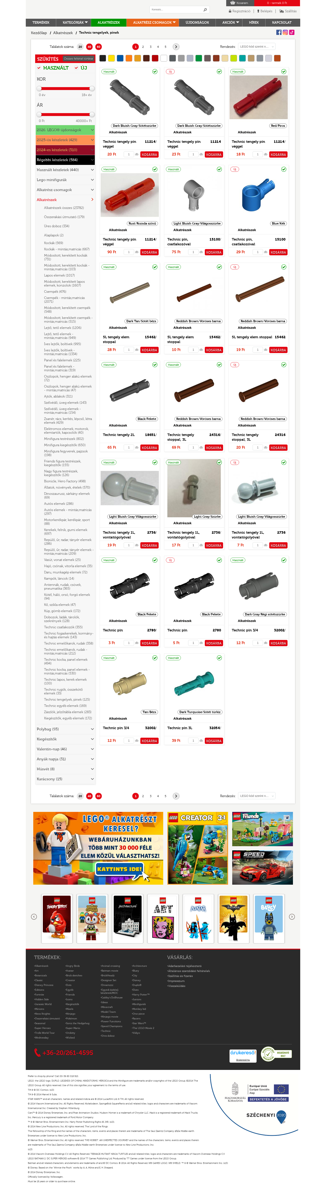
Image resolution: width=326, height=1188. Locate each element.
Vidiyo (136, 1032)
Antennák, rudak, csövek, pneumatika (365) (62, 586)
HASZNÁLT (53, 68)
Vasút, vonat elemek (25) (62, 560)
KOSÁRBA (149, 155)
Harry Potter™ (141, 994)
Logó (83, 9)
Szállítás (291, 11)
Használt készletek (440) (58, 170)
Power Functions (111, 1021)
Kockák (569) (53, 243)
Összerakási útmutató (47, 1018)
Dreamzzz (107, 985)
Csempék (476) (55, 292)
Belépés (266, 11)
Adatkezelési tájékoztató (185, 966)
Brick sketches (74, 975)
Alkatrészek (109, 23)
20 (80, 47)
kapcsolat (281, 23)
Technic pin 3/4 (245, 630)
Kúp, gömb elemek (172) (62, 611)
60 (98, 47)
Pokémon (71, 1018)
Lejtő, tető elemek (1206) (63, 328)
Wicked (70, 1037)
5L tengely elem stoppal (252, 337)
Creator (70, 980)
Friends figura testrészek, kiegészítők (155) (62, 463)
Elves (135, 989)
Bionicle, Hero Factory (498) (65, 481)
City (135, 975)
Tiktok (291, 32)
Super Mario (73, 1028)
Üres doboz (108, 1035)
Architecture (140, 965)
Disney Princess (44, 985)
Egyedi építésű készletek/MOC (109, 991)
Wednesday (42, 1037)
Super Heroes (43, 1028)
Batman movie (109, 970)
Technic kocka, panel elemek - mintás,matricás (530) (67, 671)
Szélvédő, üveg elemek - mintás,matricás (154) (62, 411)
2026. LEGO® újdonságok (59, 130)
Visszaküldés (176, 986)
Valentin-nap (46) (52, 749)
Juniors (137, 999)
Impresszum (176, 981)
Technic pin (113, 630)
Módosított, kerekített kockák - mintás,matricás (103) (67, 267)
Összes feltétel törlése (78, 59)
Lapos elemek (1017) (59, 275)
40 (89, 47)
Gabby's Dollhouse (112, 997)
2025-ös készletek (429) (57, 140)
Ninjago (70, 1013)
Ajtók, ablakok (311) (58, 396)
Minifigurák (139, 1004)
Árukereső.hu (243, 1060)
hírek (254, 23)
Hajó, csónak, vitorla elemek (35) (68, 566)
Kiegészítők (47, 739)
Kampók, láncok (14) (59, 578)
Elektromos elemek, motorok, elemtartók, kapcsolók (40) (66, 431)
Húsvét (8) (46, 769)
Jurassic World (43, 1004)
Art (36, 970)
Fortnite (39, 994)
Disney (137, 980)
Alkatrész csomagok (152, 23)
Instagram (285, 32)
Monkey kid (139, 1009)
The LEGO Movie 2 (143, 1028)
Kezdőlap (39, 33)
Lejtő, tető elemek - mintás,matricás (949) (60, 336)
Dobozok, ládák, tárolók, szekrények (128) (62, 619)
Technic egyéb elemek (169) (65, 706)
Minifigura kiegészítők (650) (65, 445)
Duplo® (137, 985)
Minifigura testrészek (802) (64, 439)
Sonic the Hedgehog (77, 1023)
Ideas (104, 1002)
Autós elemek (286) (59, 504)
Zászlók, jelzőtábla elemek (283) (67, 712)
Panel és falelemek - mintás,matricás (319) (60, 368)
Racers (136, 1018)
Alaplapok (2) (54, 235)
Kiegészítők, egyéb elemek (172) (68, 718)
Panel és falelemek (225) (62, 360)
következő (292, 917)
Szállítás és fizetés (180, 976)
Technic (106, 1031)
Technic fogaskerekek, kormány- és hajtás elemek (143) (69, 635)
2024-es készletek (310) (57, 150)
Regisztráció (241, 11)
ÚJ (80, 68)
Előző (34, 917)
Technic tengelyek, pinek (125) (67, 699)
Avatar (70, 970)
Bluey (136, 970)
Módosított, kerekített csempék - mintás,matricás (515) (68, 320)
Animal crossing (110, 965)
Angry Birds (73, 965)
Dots (68, 985)
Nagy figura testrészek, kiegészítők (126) (61, 473)
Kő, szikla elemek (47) (60, 605)
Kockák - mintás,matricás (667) (67, 249)
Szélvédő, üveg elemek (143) (65, 403)
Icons (69, 999)
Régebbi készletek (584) (57, 160)
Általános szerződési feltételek (189, 971)
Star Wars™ (139, 1023)
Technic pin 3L (179, 728)
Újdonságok (197, 23)
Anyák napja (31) (51, 759)
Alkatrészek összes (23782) (64, 208)
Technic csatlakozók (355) (63, 627)
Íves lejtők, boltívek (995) (62, 344)
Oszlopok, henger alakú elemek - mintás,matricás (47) (68, 388)
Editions (39, 989)
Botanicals (41, 975)
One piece (139, 1013)
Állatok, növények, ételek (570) (67, 487)
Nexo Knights (42, 1013)
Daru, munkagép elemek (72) (66, 572)
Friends (70, 994)
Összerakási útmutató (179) (64, 217)
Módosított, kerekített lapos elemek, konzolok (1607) (64, 283)
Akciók (228, 23)
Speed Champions (111, 1026)
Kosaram (242, 3)
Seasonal (40, 1023)
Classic (39, 980)
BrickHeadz (108, 975)
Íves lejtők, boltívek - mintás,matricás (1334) (60, 352)
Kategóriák (73, 23)
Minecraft (107, 1007)
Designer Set (108, 980)
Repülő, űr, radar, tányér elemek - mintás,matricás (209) (69, 552)
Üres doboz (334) (56, 226)
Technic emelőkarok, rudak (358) (68, 643)
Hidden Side (42, 999)
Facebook (279, 32)
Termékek (40, 23)
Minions (39, 1009)
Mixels (69, 1009)
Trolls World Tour (45, 1032)
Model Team (108, 1011)
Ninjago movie (109, 1016)
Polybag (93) (48, 729)
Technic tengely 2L (119, 435)
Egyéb (69, 989)
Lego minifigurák (52, 180)
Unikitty (70, 1032)
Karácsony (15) (49, 779)
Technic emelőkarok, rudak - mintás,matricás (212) (65, 651)
